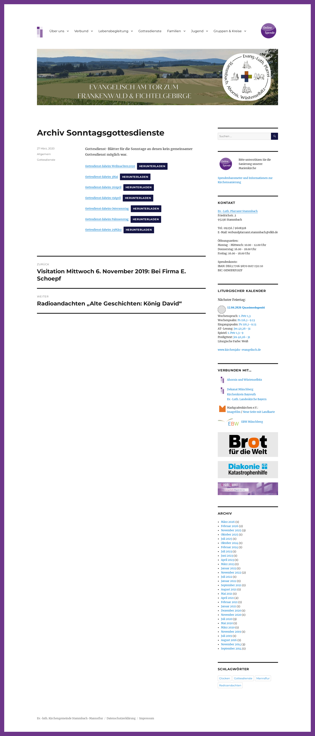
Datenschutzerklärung (121, 718)
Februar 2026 (229, 526)
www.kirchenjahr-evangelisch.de (239, 350)
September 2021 (231, 585)
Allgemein (44, 154)
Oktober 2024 (229, 543)
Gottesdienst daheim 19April (103, 197)
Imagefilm (233, 412)
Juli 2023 (226, 551)
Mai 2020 (227, 623)
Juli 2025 (226, 539)
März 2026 (228, 522)
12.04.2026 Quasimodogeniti (241, 307)
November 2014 (231, 644)
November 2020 (231, 615)
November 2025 (231, 530)
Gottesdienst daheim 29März (103, 229)
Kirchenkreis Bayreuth (241, 394)
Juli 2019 (226, 636)
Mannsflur (263, 678)
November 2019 (231, 631)
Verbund (81, 31)
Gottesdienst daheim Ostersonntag (107, 208)
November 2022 (231, 572)
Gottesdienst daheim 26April (103, 187)
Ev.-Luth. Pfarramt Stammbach (238, 211)
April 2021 (227, 598)
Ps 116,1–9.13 (246, 320)
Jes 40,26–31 (242, 328)
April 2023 (227, 560)
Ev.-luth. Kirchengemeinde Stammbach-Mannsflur (70, 718)
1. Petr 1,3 (245, 316)
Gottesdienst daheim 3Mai (101, 176)
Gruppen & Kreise (228, 31)
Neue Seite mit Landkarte (259, 412)
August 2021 (229, 589)
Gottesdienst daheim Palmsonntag (107, 219)
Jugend (197, 31)
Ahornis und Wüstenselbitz (240, 379)
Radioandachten (230, 685)
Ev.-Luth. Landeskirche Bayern (247, 399)
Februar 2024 (229, 547)
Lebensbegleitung (113, 31)
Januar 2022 (228, 581)
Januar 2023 (228, 568)
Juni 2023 (227, 555)
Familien (174, 31)
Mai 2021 (226, 593)
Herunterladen (152, 166)
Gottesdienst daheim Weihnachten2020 (110, 166)
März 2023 (227, 564)
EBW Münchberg (240, 422)
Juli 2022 (226, 577)
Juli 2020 (226, 619)
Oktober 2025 (229, 534)
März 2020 (228, 627)
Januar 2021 (228, 606)
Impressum (146, 718)
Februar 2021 (229, 602)
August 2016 (229, 640)
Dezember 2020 (231, 610)
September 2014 (231, 648)
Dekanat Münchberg (240, 389)
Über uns (56, 31)
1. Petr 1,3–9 (235, 333)
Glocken (224, 678)
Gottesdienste (150, 31)
